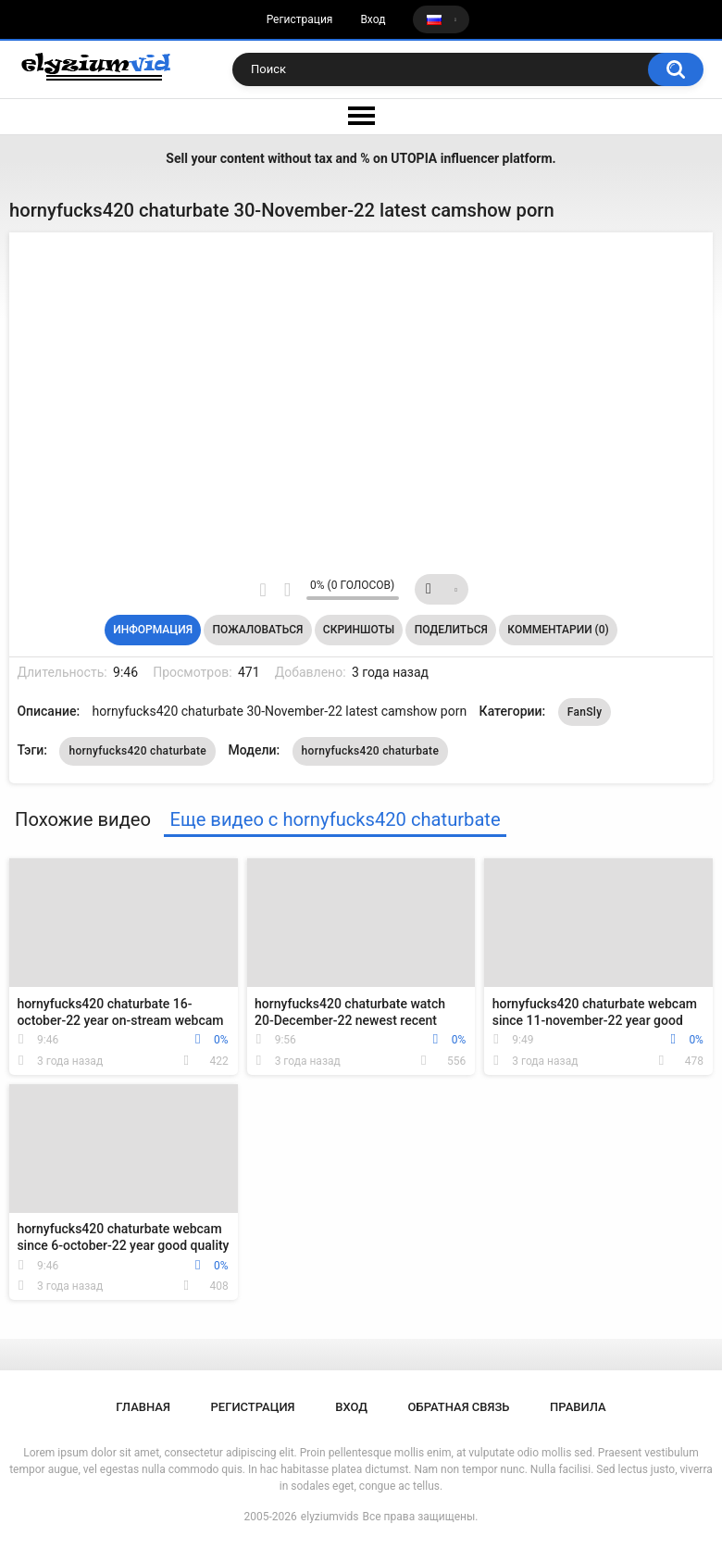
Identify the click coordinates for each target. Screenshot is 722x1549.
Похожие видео (83, 819)
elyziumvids (330, 1516)
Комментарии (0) (557, 629)
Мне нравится (263, 590)
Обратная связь (459, 1407)
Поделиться (451, 629)
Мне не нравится (287, 590)
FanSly (585, 712)
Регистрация (300, 19)
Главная (143, 1407)
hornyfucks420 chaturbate (137, 750)
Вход (372, 19)
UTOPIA (414, 158)
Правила (578, 1407)
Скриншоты (358, 629)
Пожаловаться (258, 629)
